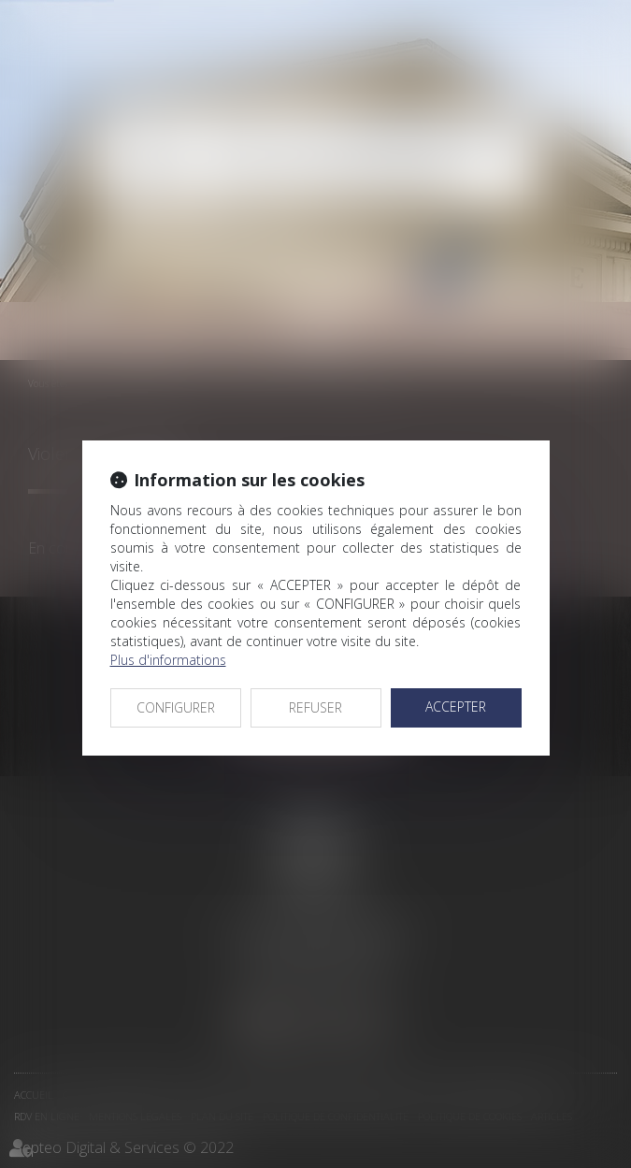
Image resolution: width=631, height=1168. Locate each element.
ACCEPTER (455, 706)
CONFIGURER (175, 707)
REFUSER (315, 707)
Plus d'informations (168, 660)
